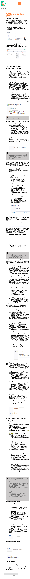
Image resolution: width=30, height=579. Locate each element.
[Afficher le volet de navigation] (19, 3)
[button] (20, 7)
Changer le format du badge (16, 198)
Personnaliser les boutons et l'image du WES (20, 101)
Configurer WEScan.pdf (16, 306)
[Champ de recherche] (11, 8)
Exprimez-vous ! (21, 575)
